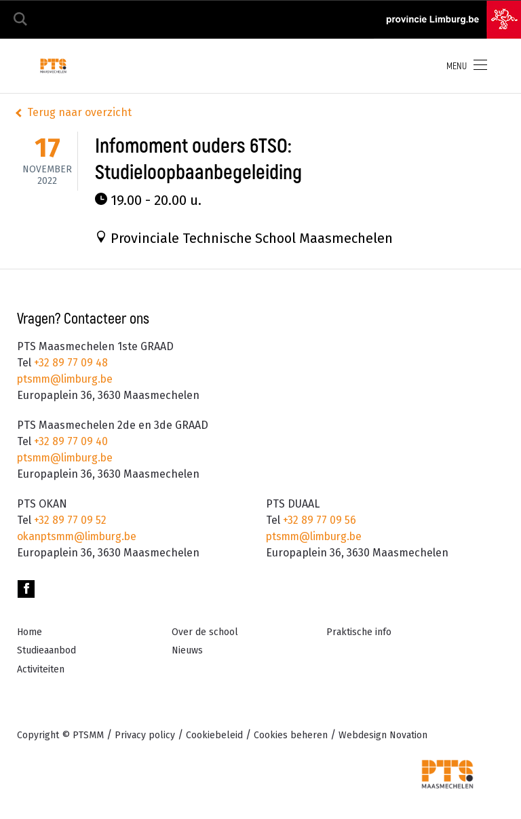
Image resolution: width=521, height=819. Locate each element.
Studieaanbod (46, 650)
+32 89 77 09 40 (69, 441)
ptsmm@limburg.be (67, 379)
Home (29, 632)
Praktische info (358, 632)
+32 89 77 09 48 (69, 362)
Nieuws (187, 650)
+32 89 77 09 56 (318, 520)
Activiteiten (40, 669)
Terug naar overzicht (79, 112)
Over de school (205, 632)
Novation (383, 735)
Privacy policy (145, 735)
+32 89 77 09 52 (69, 520)
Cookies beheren (291, 735)
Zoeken (20, 19)
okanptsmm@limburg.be (79, 536)
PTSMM (88, 735)
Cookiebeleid (214, 735)
